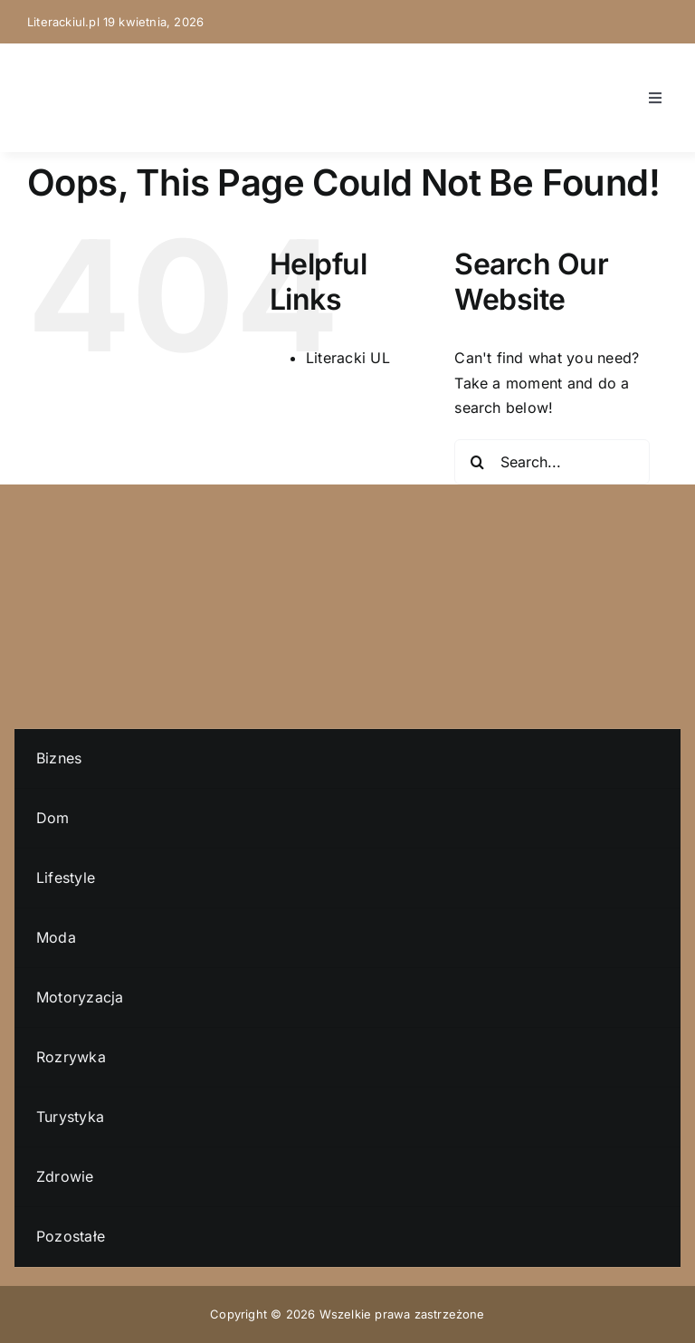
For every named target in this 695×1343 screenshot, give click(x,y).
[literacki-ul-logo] (63, 69)
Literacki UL (348, 358)
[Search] (477, 461)
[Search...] (552, 461)
